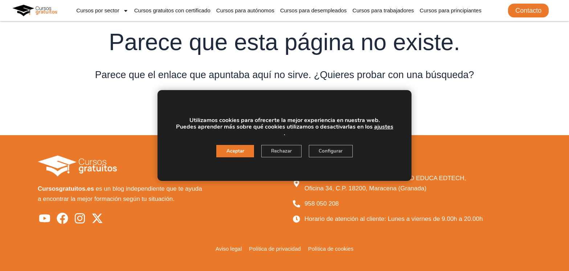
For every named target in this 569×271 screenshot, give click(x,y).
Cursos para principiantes (451, 10)
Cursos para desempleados (313, 10)
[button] (528, 10)
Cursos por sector (102, 10)
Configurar (333, 151)
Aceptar (232, 151)
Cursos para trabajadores (383, 10)
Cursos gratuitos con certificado (172, 10)
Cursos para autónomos (245, 10)
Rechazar (281, 151)
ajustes (383, 127)
